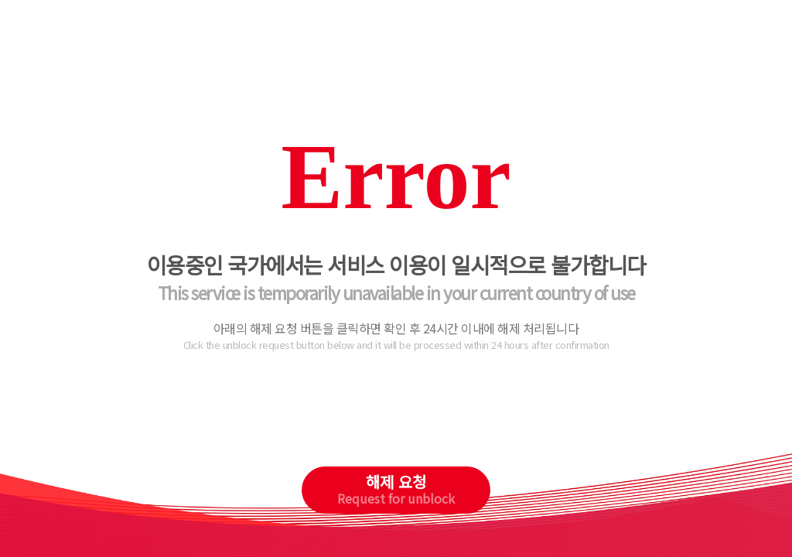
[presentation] (396, 421)
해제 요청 (396, 488)
